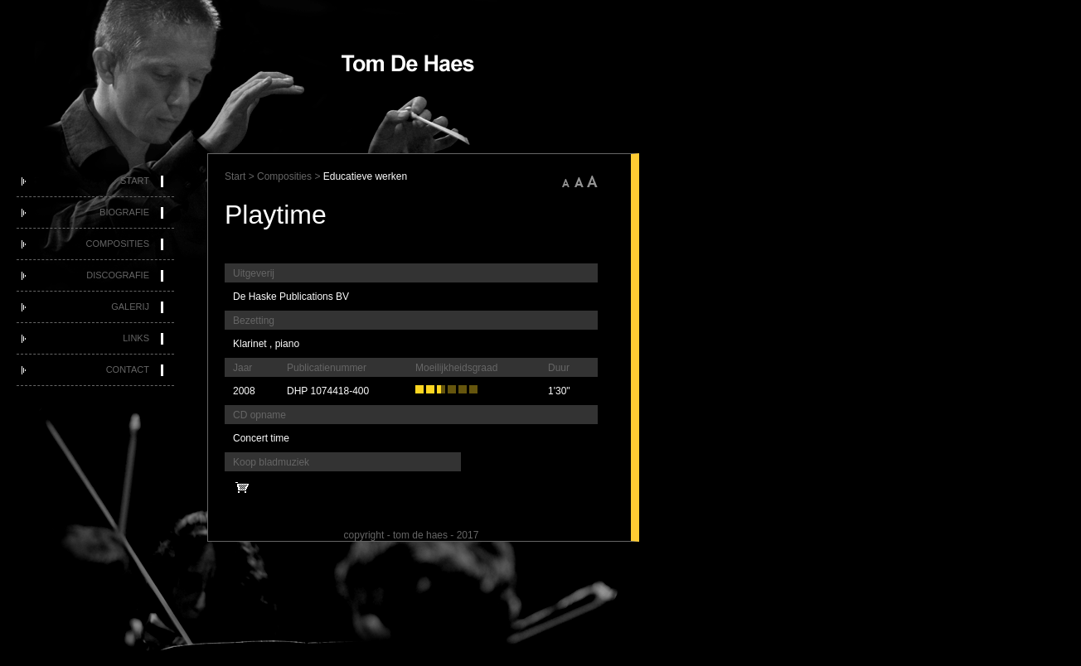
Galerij (130, 306)
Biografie (124, 212)
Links (136, 338)
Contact (127, 369)
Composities (117, 244)
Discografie (117, 275)
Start (134, 181)
